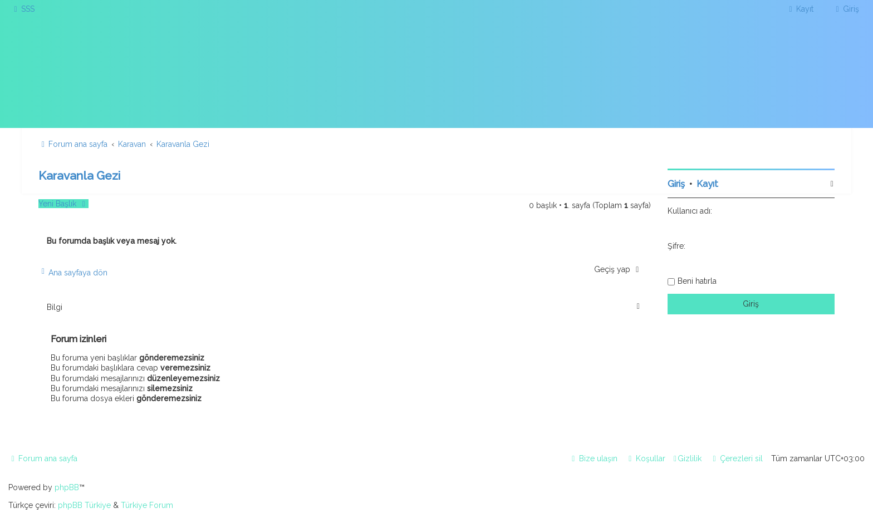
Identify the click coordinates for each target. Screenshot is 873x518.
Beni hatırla (697, 281)
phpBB (67, 487)
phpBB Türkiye (84, 505)
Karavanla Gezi (79, 175)
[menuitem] (22, 9)
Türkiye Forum (147, 505)
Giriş (676, 184)
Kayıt (707, 184)
